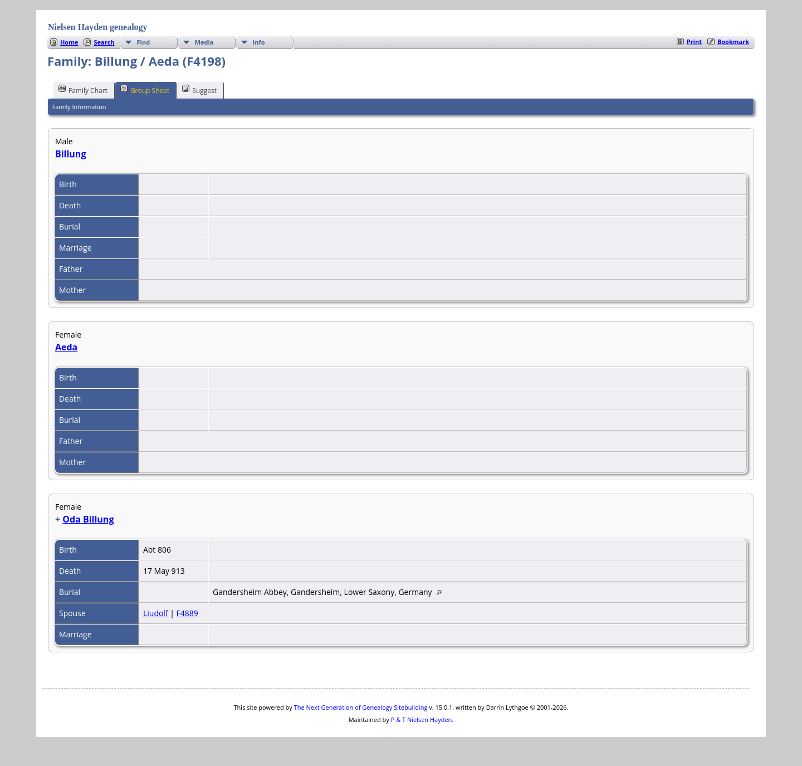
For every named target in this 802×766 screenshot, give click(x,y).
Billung (70, 154)
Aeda (66, 347)
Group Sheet (144, 89)
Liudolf (155, 613)
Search (104, 42)
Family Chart (82, 89)
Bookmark (733, 41)
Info (259, 42)
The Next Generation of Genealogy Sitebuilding (361, 707)
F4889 (187, 613)
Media (204, 42)
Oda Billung (88, 519)
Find (143, 42)
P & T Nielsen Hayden (421, 719)
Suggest (199, 89)
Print (694, 41)
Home (69, 42)
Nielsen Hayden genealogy (98, 27)
